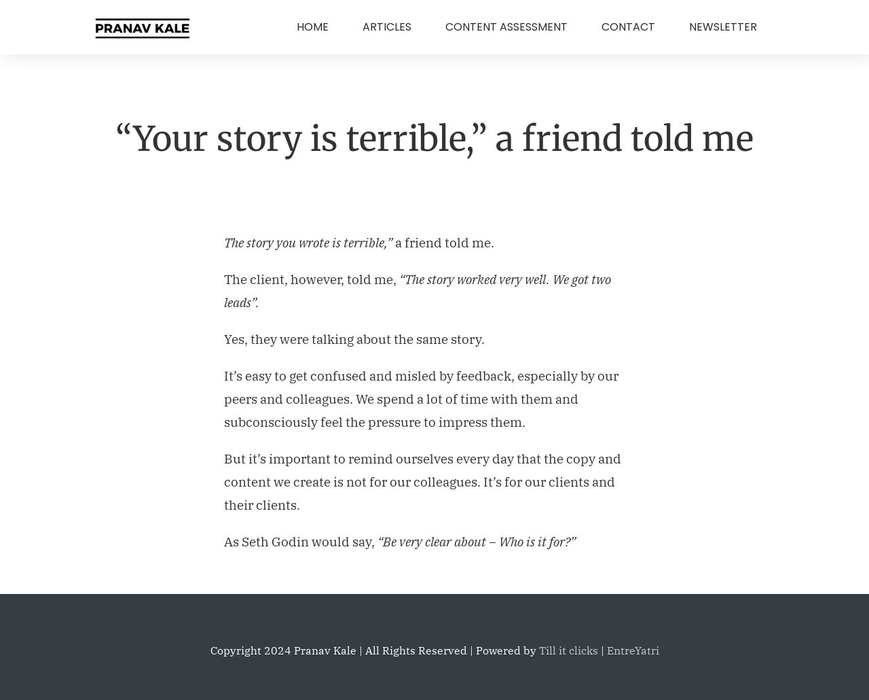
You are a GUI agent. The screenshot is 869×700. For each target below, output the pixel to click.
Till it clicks (568, 650)
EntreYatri (633, 650)
